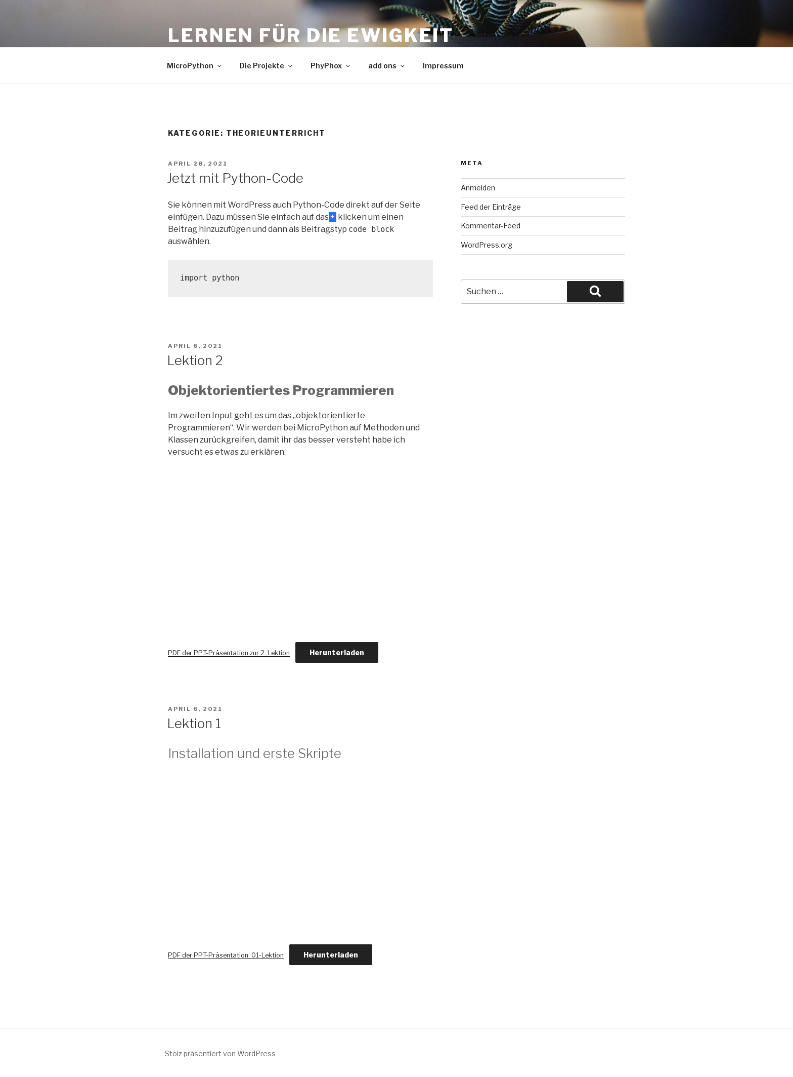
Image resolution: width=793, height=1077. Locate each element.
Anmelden (478, 187)
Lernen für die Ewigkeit (311, 35)
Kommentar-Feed (490, 225)
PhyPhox (331, 65)
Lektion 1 (194, 723)
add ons (387, 65)
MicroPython (195, 65)
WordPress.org (486, 245)
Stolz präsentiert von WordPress (220, 1053)
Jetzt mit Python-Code (235, 178)
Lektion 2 (195, 360)
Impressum (443, 65)
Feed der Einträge (491, 207)
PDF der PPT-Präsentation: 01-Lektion (226, 955)
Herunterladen (337, 652)
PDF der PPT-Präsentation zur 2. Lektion (229, 653)
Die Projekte (267, 65)
